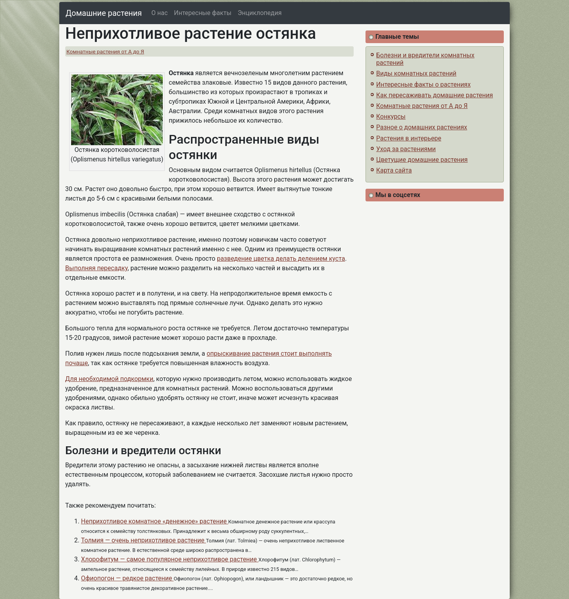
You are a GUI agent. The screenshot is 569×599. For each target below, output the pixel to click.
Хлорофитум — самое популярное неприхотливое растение (169, 559)
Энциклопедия (260, 13)
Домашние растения (104, 13)
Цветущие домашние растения (422, 159)
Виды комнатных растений (416, 73)
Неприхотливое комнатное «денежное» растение (154, 521)
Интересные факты (202, 13)
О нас (159, 13)
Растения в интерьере (408, 138)
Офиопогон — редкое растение (127, 578)
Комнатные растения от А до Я (105, 51)
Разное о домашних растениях (421, 127)
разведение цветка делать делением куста (281, 258)
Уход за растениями (406, 149)
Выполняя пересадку (96, 268)
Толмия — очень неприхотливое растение (143, 540)
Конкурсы (390, 116)
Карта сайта (394, 170)
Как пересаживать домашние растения (434, 95)
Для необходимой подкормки (109, 379)
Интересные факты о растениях (423, 84)
